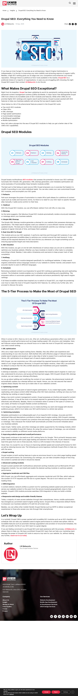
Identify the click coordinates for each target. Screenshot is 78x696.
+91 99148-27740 (8, 586)
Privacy (5, 611)
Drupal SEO (62, 78)
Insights (12, 10)
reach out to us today (18, 535)
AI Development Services (48, 604)
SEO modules (28, 179)
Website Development (47, 600)
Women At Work (8, 604)
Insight (5, 602)
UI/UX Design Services (47, 606)
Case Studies (7, 606)
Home (4, 10)
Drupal (22, 92)
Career (5, 609)
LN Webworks (30, 82)
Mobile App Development (48, 602)
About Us (6, 600)
